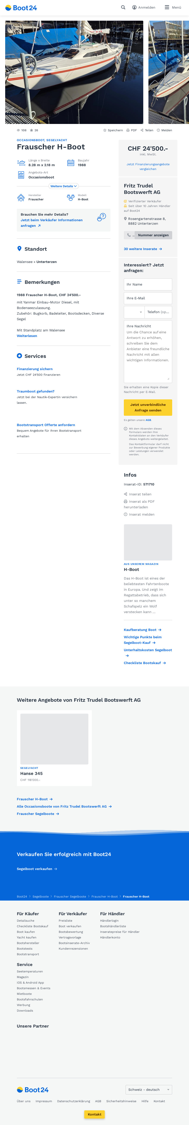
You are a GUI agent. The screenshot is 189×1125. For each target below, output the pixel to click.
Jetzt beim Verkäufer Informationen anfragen (52, 223)
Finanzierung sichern (35, 369)
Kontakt (94, 1114)
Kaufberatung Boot (140, 630)
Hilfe (145, 1101)
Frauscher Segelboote (35, 814)
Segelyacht (56, 140)
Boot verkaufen (70, 926)
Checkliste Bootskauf (142, 663)
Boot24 (22, 896)
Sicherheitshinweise (121, 1101)
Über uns (23, 1101)
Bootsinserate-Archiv (74, 943)
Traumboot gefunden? (35, 391)
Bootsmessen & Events (33, 988)
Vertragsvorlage (70, 937)
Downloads (25, 1010)
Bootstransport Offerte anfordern (46, 425)
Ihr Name (134, 284)
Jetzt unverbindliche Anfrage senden (148, 407)
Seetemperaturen (30, 971)
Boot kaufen (26, 931)
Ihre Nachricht (139, 326)
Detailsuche (25, 920)
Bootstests (24, 948)
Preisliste (65, 920)
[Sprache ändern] (149, 1089)
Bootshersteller (28, 943)
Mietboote (24, 993)
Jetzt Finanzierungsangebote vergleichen (148, 166)
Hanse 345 (31, 773)
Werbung (23, 1005)
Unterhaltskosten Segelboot (148, 650)
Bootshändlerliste (113, 926)
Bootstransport (28, 954)
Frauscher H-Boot (32, 799)
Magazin (23, 977)
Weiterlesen (27, 336)
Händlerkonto (110, 937)
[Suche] (124, 7)
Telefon (158, 312)
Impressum (44, 1101)
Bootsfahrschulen (30, 999)
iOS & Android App (30, 982)
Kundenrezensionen (73, 948)
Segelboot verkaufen (34, 869)
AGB (148, 420)
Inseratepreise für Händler (120, 931)
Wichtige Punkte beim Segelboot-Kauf (143, 640)
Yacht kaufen (26, 937)
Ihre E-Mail (136, 298)
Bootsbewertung (71, 931)
